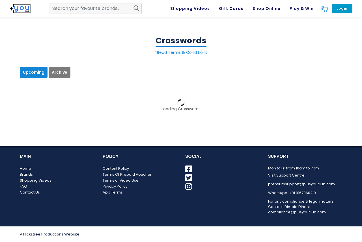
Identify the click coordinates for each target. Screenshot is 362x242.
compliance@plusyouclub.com (297, 212)
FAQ (23, 186)
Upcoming (33, 72)
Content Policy (116, 168)
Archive (59, 72)
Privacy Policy (115, 186)
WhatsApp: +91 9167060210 (292, 193)
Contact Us (30, 192)
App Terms (113, 192)
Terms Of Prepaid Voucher (127, 174)
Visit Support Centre (286, 175)
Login (342, 8)
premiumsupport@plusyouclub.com (301, 184)
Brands (26, 174)
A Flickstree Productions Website (49, 234)
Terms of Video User (121, 180)
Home (25, 168)
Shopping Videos (35, 180)
